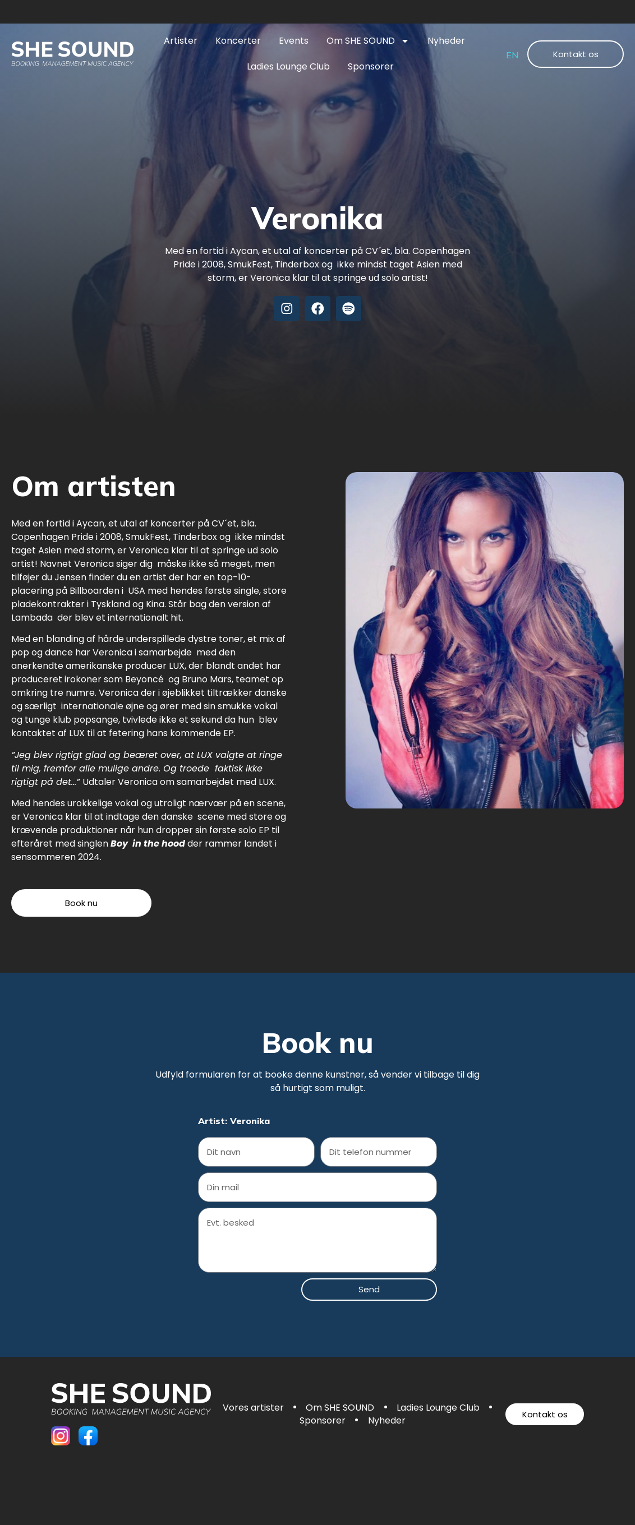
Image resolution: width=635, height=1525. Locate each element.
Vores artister (305, 1409)
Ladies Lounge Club (288, 66)
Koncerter (238, 40)
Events (294, 40)
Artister (180, 40)
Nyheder (446, 40)
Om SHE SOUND (367, 41)
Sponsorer (371, 66)
